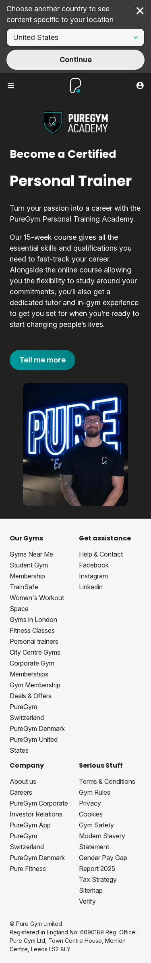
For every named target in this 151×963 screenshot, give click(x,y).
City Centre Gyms (35, 652)
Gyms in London (33, 619)
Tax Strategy (98, 879)
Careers (21, 792)
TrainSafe (24, 587)
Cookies (91, 814)
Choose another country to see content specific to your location (60, 14)
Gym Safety (96, 825)
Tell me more (42, 360)
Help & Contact (101, 554)
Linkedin (91, 587)
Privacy (90, 803)
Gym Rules (94, 792)
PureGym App (30, 825)
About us (23, 781)
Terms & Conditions (107, 781)
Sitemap (91, 890)
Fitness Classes (32, 630)
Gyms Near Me (31, 554)
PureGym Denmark (37, 728)
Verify (87, 901)
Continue (76, 59)
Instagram (93, 576)
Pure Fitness (28, 869)
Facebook (94, 565)
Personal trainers (34, 641)
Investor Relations (36, 814)
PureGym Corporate (39, 803)
